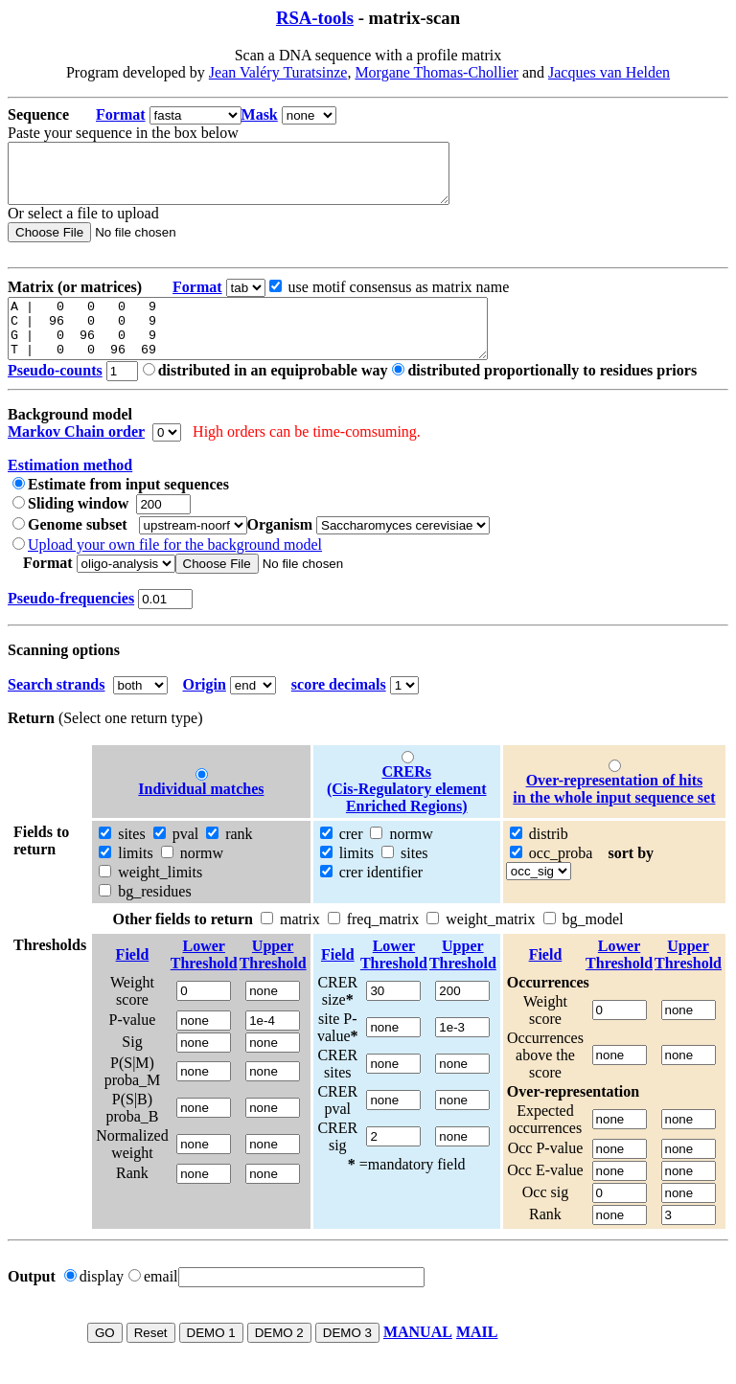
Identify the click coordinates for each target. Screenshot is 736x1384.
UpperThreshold (273, 977)
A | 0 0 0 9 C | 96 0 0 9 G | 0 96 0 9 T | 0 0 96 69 (276, 345)
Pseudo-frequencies (71, 621)
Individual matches (201, 812)
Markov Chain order (76, 454)
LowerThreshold (204, 977)
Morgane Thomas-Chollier (436, 72)
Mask (260, 114)
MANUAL (417, 1355)
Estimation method (70, 488)
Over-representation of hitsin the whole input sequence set (614, 811)
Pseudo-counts (55, 393)
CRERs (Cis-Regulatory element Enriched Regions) (407, 811)
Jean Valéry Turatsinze (278, 72)
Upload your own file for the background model (175, 567)
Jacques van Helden (609, 72)
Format (121, 114)
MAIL (477, 1355)
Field (133, 977)
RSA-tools (315, 18)
